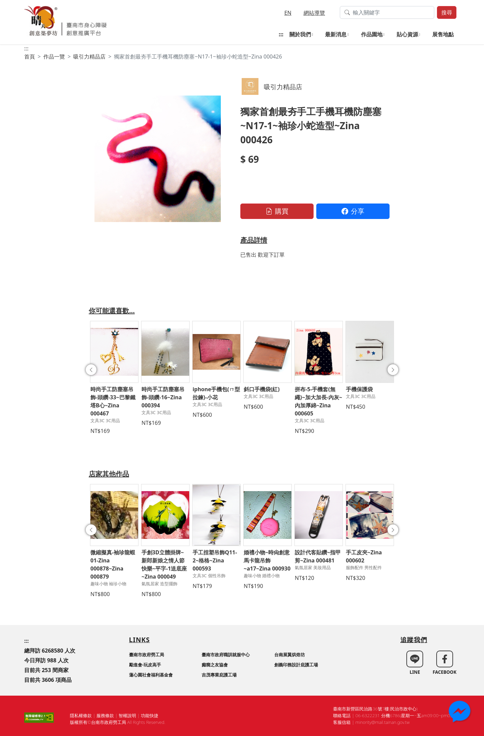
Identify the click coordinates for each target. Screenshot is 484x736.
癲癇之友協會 (215, 665)
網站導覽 (314, 12)
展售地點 (443, 34)
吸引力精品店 (89, 56)
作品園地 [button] (371, 34)
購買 (277, 211)
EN (287, 12)
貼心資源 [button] (407, 34)
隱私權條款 (81, 715)
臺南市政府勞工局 (146, 655)
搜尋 (446, 12)
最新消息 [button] (336, 34)
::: (281, 34)
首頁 (29, 56)
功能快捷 (149, 715)
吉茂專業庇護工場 (219, 675)
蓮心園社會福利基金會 (151, 675)
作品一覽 (54, 56)
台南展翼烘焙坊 (289, 655)
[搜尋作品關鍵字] (387, 12)
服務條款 (105, 715)
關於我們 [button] (300, 34)
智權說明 (127, 715)
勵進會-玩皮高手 (145, 665)
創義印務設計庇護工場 (296, 665)
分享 (352, 211)
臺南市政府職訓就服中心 (226, 655)
